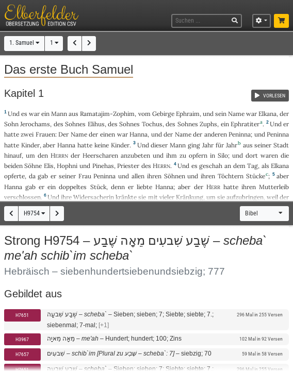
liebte (144, 187)
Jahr (208, 145)
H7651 (22, 315)
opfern (198, 155)
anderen (215, 134)
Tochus (152, 124)
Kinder (30, 145)
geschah (210, 166)
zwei (27, 134)
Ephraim (188, 113)
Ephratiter (245, 124)
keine (101, 145)
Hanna (138, 134)
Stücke (255, 176)
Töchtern (230, 176)
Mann (59, 113)
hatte (11, 145)
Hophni (67, 166)
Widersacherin (93, 197)
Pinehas (103, 166)
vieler (166, 197)
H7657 (22, 354)
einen (107, 134)
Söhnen (174, 176)
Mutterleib (274, 187)
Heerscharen (100, 155)
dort (252, 155)
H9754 (34, 213)
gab (43, 176)
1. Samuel (24, 42)
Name (236, 113)
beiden (13, 166)
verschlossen (22, 197)
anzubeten (135, 155)
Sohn (11, 124)
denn (118, 187)
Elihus (96, 124)
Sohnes (75, 124)
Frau (84, 176)
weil (272, 197)
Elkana (267, 113)
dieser (159, 145)
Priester (128, 166)
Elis (49, 166)
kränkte (126, 197)
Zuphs (208, 124)
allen (138, 176)
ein (45, 113)
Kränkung (189, 197)
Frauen (45, 134)
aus (73, 113)
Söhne (33, 166)
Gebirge (163, 113)
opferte (14, 176)
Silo (223, 155)
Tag (252, 166)
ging (194, 145)
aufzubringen (245, 197)
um (211, 197)
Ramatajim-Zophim (107, 113)
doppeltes (73, 187)
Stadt (281, 145)
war (34, 113)
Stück (98, 187)
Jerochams (35, 124)
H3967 (22, 339)
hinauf (13, 155)
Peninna (240, 134)
